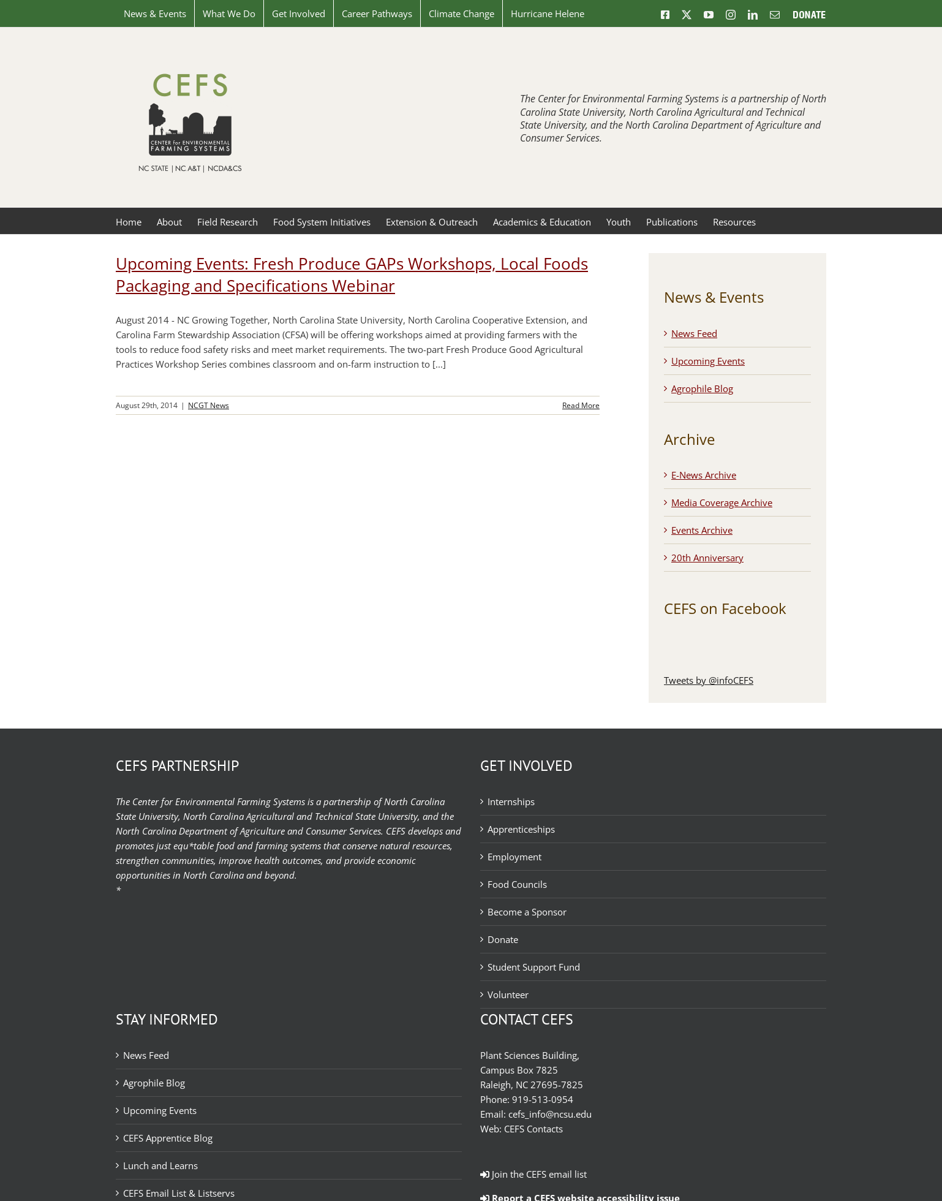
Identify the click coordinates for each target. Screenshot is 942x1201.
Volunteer (508, 994)
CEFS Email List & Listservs (179, 1193)
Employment (514, 857)
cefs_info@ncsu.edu (550, 1114)
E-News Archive (703, 475)
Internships (511, 801)
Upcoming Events (708, 361)
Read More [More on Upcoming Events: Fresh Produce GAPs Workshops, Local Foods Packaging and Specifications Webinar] (581, 405)
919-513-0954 (542, 1099)
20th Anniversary (707, 557)
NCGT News (208, 405)
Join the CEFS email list (533, 1174)
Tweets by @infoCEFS (708, 680)
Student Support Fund (534, 967)
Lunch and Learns (160, 1165)
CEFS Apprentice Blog (168, 1138)
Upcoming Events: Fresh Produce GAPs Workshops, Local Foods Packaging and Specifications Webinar (352, 274)
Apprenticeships (521, 829)
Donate (503, 939)
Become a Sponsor (527, 912)
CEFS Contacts (533, 1129)
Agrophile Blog (702, 388)
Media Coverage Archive (721, 502)
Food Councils (517, 884)
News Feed (694, 333)
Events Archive (702, 530)
